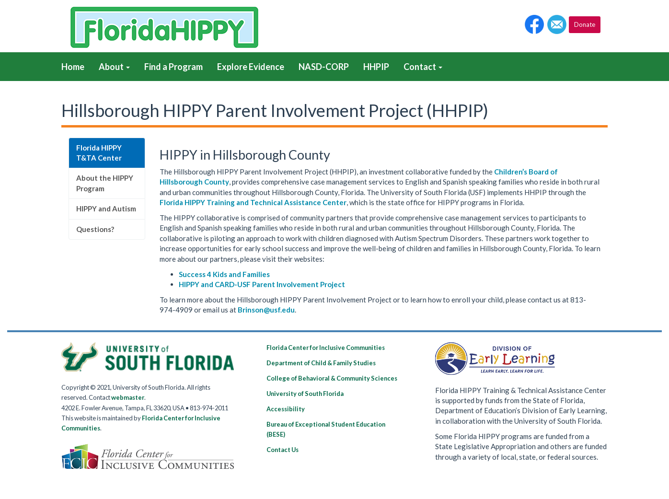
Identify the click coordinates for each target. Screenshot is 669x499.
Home (72, 66)
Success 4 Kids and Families (224, 274)
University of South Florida (305, 393)
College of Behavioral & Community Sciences (331, 378)
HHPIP (376, 66)
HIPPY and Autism (106, 208)
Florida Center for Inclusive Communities (325, 347)
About (114, 66)
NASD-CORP (324, 66)
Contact (423, 66)
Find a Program (173, 66)
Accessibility (285, 409)
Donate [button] (584, 24)
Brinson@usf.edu (266, 309)
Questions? (95, 229)
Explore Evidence (250, 66)
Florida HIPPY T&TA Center (99, 152)
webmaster (127, 397)
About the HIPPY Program (104, 183)
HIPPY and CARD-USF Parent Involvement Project (262, 284)
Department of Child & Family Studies (321, 363)
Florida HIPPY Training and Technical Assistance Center (253, 202)
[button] (534, 24)
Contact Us (282, 449)
